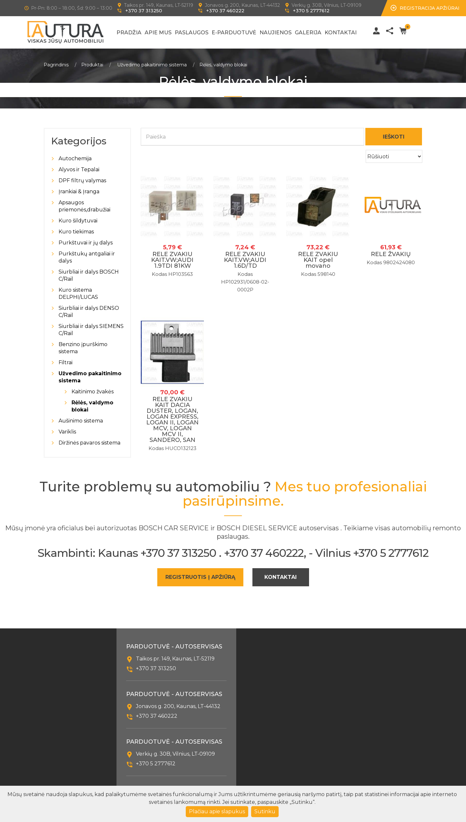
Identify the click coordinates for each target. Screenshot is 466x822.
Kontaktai (341, 32)
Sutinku (264, 811)
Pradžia (128, 32)
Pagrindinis (56, 65)
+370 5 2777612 (311, 11)
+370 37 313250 (143, 11)
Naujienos (276, 32)
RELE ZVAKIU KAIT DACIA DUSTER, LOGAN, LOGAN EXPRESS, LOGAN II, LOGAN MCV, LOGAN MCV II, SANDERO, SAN (172, 420)
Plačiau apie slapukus (217, 811)
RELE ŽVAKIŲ (391, 254)
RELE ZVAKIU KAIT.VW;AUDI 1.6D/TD (245, 260)
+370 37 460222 (225, 11)
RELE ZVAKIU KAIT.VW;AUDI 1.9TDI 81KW (172, 260)
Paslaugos (191, 32)
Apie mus (158, 32)
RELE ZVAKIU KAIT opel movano (318, 260)
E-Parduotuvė (234, 32)
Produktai (92, 65)
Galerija (308, 32)
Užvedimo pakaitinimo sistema (152, 65)
